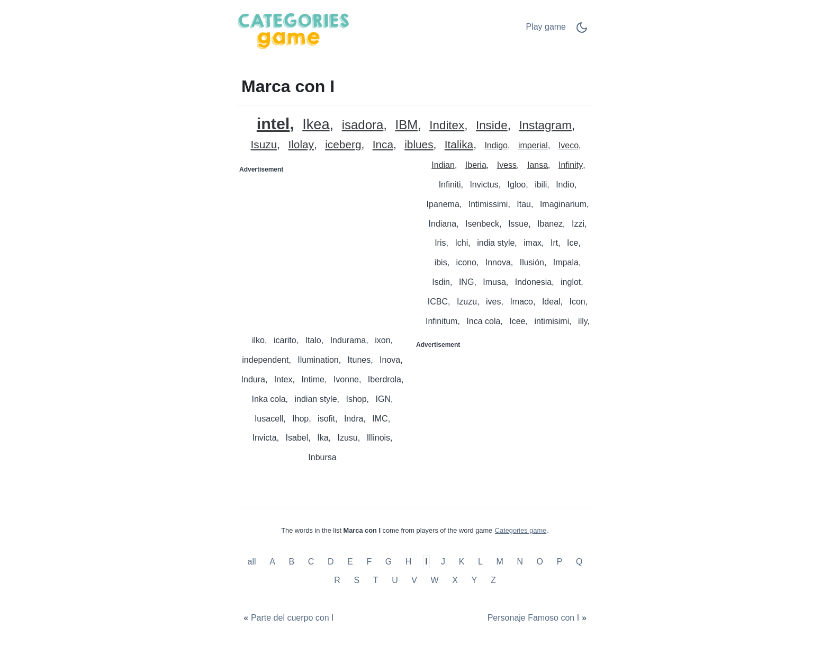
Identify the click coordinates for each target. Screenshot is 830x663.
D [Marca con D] (331, 561)
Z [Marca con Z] (493, 580)
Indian (443, 164)
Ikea (315, 124)
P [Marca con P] (560, 561)
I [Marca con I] (426, 561)
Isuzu (263, 144)
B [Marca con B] (291, 561)
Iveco (568, 145)
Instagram (545, 125)
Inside (492, 125)
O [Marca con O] (540, 561)
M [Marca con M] (499, 561)
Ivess (507, 164)
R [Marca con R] (337, 580)
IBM (406, 125)
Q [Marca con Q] (579, 561)
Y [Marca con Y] (474, 580)
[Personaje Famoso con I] (538, 617)
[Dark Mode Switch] (582, 31)
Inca (383, 144)
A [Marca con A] (272, 561)
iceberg (343, 144)
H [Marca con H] (408, 561)
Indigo (496, 145)
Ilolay (301, 144)
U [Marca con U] (395, 580)
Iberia (475, 164)
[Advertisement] (326, 244)
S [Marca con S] (356, 580)
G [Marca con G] (388, 561)
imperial (533, 145)
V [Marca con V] (414, 580)
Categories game (520, 530)
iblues (418, 144)
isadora (363, 125)
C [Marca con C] (311, 561)
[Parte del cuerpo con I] (287, 617)
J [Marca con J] (443, 561)
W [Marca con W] (435, 580)
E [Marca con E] (350, 561)
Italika (459, 144)
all (253, 561)
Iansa (537, 164)
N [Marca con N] (520, 561)
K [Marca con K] (462, 561)
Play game (546, 26)
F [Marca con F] (369, 561)
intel (273, 123)
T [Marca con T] (375, 580)
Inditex (446, 125)
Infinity (570, 164)
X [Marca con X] (455, 580)
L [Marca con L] (480, 561)
